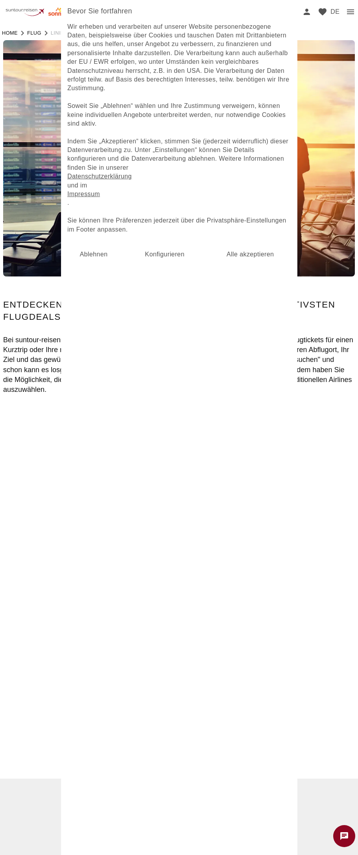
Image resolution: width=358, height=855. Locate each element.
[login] (307, 12)
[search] (291, 12)
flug (34, 33)
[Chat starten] (344, 836)
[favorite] (322, 12)
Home (10, 33)
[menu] (334, 11)
